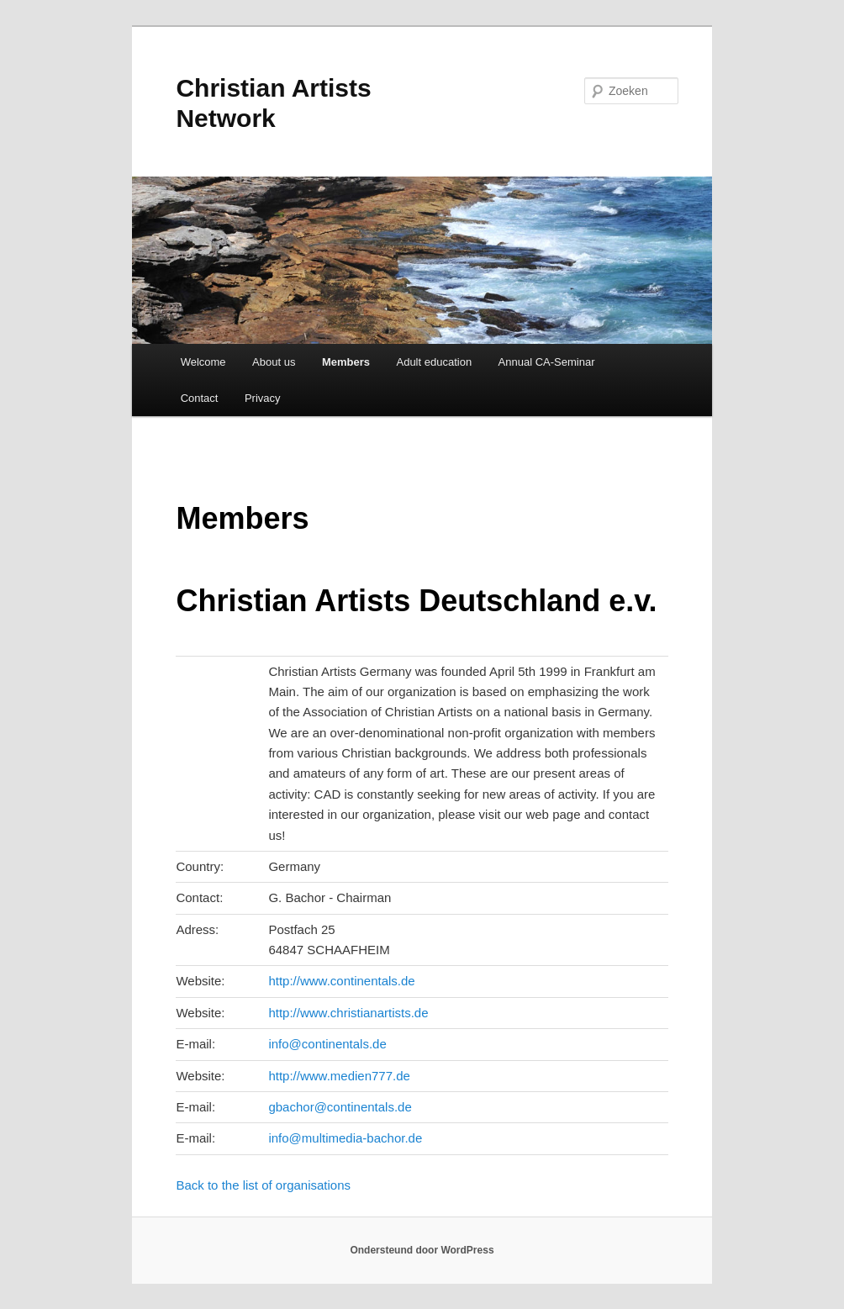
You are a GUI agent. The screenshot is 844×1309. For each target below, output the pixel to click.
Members (346, 362)
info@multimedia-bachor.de (345, 1138)
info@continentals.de (327, 1044)
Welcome (203, 362)
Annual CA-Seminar (546, 362)
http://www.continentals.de (341, 981)
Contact (200, 398)
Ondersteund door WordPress (421, 1250)
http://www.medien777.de (338, 1076)
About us (273, 362)
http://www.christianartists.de (348, 1013)
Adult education (434, 362)
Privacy (263, 398)
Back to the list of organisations (263, 1185)
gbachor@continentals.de (339, 1107)
